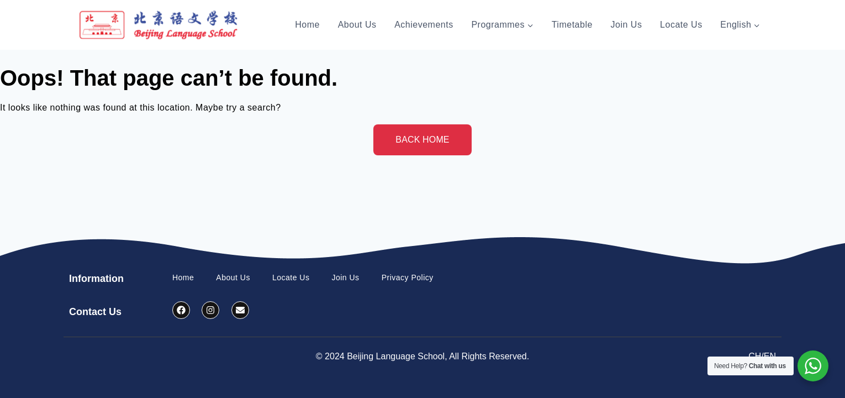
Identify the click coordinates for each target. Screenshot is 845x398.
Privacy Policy (408, 277)
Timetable (572, 24)
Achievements (423, 24)
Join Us (626, 24)
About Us (357, 24)
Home (307, 24)
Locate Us (681, 24)
